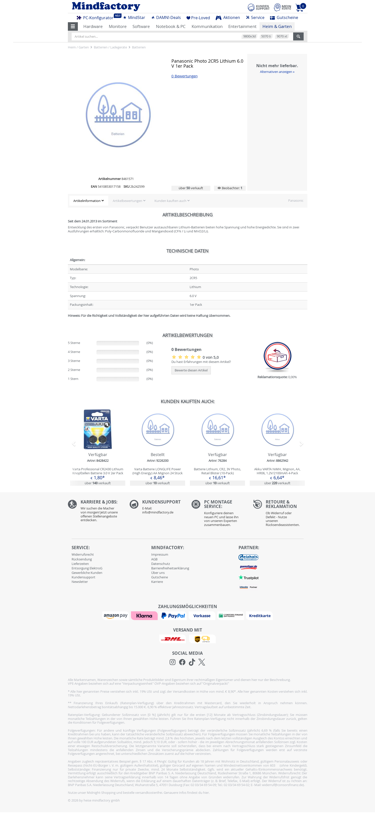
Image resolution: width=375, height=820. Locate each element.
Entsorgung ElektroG (87, 568)
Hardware (93, 26)
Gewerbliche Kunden (87, 572)
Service (255, 17)
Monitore (118, 26)
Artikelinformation (87, 200)
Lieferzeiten (80, 563)
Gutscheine (284, 17)
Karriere (157, 581)
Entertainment (242, 26)
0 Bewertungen (184, 76)
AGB (154, 559)
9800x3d (249, 36)
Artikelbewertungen (127, 200)
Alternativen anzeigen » (277, 71)
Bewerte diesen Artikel (191, 370)
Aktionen (228, 17)
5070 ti (266, 36)
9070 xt (282, 36)
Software (141, 26)
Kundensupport (83, 577)
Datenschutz (160, 563)
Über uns (158, 572)
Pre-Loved (198, 17)
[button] (73, 26)
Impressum (159, 554)
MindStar (134, 17)
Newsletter (80, 581)
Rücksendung (82, 559)
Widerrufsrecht (83, 554)
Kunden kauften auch (170, 200)
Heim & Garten (277, 26)
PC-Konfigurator (96, 16)
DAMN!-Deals (166, 17)
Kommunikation (207, 26)
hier (206, 792)
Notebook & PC (171, 26)
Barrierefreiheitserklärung (170, 568)
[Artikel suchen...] (182, 36)
